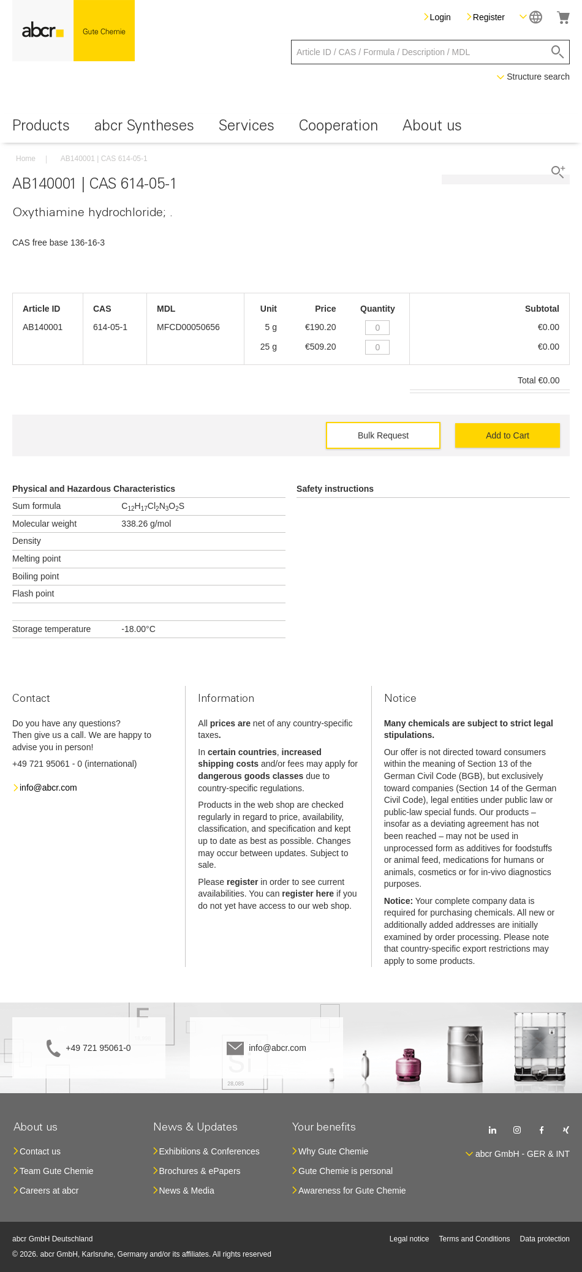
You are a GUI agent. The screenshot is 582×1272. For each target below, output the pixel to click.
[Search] (557, 52)
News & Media (186, 1190)
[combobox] (430, 52)
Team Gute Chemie (57, 1171)
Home (26, 158)
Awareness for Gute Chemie (352, 1190)
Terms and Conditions (474, 1239)
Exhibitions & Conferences (209, 1151)
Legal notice (409, 1239)
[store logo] (73, 30)
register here (308, 893)
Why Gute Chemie (333, 1151)
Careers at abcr (49, 1190)
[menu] (291, 128)
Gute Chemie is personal (345, 1171)
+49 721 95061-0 (98, 1048)
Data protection (545, 1239)
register (242, 882)
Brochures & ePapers (200, 1171)
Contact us (40, 1151)
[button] (531, 17)
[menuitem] (41, 128)
